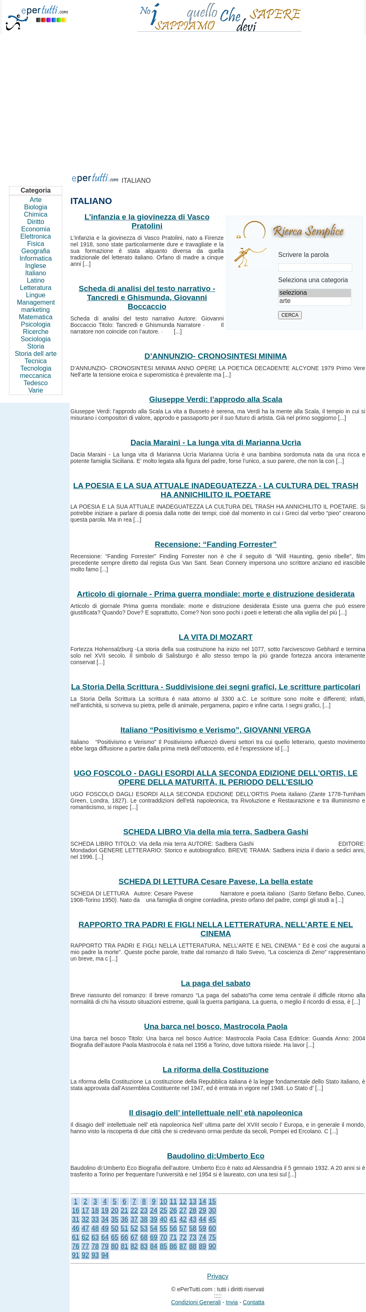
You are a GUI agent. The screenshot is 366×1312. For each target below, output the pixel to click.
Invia (232, 1302)
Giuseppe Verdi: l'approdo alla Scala (216, 399)
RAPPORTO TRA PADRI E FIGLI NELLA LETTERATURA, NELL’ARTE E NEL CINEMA (215, 929)
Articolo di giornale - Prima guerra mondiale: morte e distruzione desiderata (216, 594)
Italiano (35, 273)
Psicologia (35, 324)
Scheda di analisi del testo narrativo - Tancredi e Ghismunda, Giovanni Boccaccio (147, 297)
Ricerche (35, 331)
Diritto (35, 221)
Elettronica (35, 236)
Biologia (35, 207)
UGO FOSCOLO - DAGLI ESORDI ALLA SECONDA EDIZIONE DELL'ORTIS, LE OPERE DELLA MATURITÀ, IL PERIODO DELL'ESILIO (215, 777)
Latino (36, 280)
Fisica (35, 243)
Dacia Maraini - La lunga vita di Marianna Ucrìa (216, 442)
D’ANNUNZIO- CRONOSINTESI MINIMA (215, 356)
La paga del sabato (216, 983)
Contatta (253, 1302)
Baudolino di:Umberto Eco (216, 1156)
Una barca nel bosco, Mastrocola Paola (216, 1026)
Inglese (35, 265)
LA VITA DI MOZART (216, 637)
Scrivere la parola (303, 254)
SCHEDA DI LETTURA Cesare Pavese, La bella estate (216, 881)
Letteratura (35, 287)
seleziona (315, 293)
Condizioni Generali (196, 1302)
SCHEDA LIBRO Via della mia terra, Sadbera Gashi (215, 831)
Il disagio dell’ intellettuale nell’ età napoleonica (216, 1112)
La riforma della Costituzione (216, 1069)
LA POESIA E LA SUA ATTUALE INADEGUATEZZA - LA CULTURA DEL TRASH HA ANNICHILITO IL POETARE (215, 490)
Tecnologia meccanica (35, 372)
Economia (35, 229)
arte (315, 301)
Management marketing (36, 306)
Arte (35, 199)
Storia (35, 346)
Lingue (36, 295)
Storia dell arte (36, 353)
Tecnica (36, 361)
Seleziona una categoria (313, 279)
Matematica (35, 317)
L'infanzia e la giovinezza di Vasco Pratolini (147, 221)
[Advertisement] (183, 99)
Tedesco (36, 383)
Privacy (217, 1276)
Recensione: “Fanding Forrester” (216, 544)
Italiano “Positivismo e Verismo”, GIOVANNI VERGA (215, 730)
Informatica (36, 258)
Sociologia (36, 339)
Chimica (36, 214)
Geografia (36, 251)
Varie (35, 390)
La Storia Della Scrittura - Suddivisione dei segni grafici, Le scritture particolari (216, 686)
